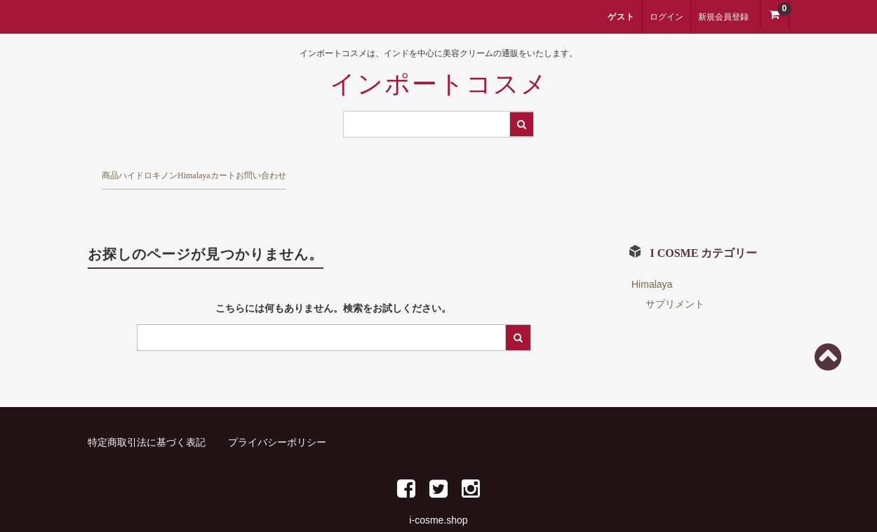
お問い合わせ (484, 170)
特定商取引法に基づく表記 (147, 418)
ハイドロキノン (210, 170)
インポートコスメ (439, 84)
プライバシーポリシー (277, 418)
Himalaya (313, 170)
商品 (119, 170)
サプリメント (674, 280)
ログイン (666, 17)
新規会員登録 (723, 17)
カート (394, 170)
